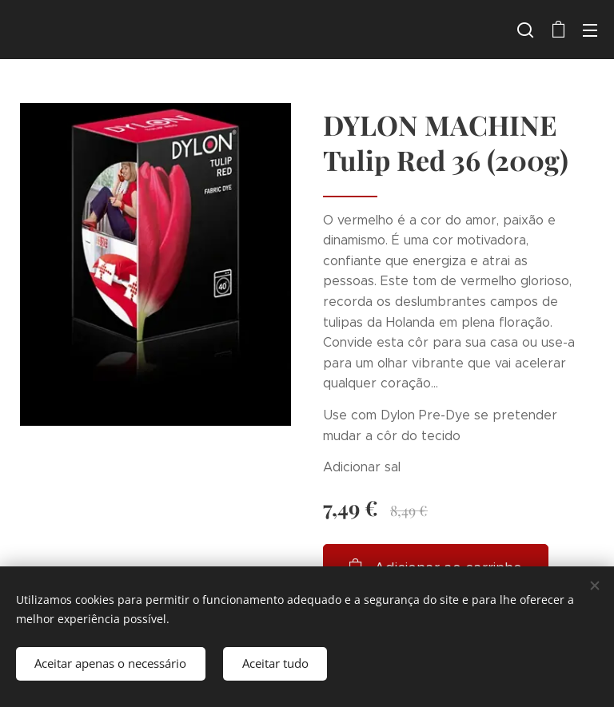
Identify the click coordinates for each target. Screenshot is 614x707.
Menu (590, 30)
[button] (525, 30)
